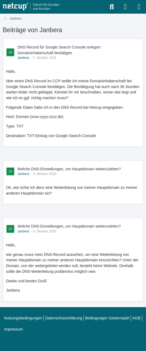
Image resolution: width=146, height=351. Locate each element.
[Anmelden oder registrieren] (125, 7)
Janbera (23, 58)
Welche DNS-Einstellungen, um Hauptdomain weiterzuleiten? (69, 169)
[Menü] (138, 6)
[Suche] (111, 6)
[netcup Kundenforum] (31, 6)
